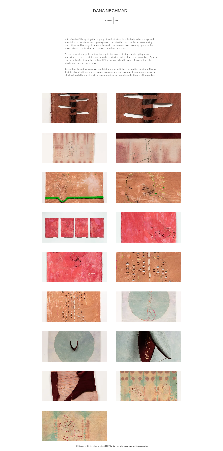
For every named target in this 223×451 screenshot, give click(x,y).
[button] (108, 20)
